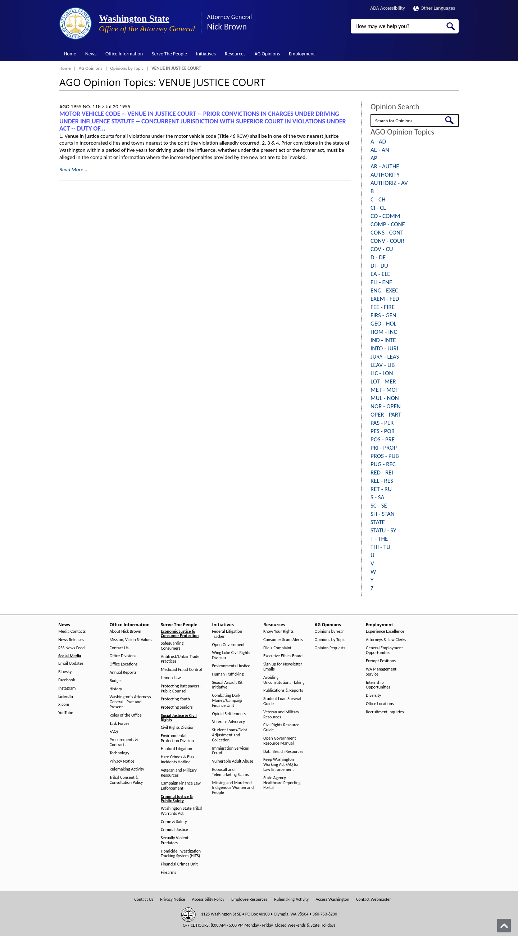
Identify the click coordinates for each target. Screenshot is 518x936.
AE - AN (380, 150)
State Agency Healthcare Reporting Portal (281, 783)
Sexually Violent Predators (174, 840)
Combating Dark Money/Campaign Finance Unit (228, 700)
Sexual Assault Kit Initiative (227, 685)
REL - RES (382, 481)
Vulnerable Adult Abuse (233, 761)
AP (374, 158)
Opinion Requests (330, 648)
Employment (302, 54)
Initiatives (206, 54)
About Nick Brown (125, 631)
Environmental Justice (231, 666)
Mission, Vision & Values (131, 639)
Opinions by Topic (127, 68)
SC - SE (379, 505)
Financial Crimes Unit (179, 864)
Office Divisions (123, 656)
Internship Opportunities (378, 685)
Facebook (66, 680)
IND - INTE (383, 340)
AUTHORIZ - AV (389, 183)
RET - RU (381, 489)
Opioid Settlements (229, 714)
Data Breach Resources (283, 751)
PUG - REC (383, 464)
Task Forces (120, 723)
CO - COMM (385, 216)
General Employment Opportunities (384, 650)
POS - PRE (383, 439)
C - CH (378, 199)
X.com (63, 704)
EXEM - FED (385, 299)
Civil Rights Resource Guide (281, 727)
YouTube (65, 712)
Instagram (67, 688)
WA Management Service (381, 672)
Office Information (124, 54)
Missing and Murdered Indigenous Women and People (233, 788)
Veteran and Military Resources (179, 773)
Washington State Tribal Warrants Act (181, 811)
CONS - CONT (387, 232)
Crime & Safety (174, 821)
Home (70, 54)
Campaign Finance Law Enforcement (181, 786)
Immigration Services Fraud (230, 751)
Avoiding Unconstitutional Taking (284, 680)
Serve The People (169, 54)
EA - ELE (380, 274)
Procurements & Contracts (124, 742)
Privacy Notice (122, 761)
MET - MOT (385, 390)
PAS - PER (382, 423)
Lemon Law (171, 678)
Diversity (373, 695)
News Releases (71, 639)
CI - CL (378, 208)
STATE (378, 522)
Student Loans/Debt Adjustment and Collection (229, 735)
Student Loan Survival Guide (282, 701)
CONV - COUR (387, 241)
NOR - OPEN (386, 406)
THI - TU (380, 547)
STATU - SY (383, 530)
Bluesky (65, 671)
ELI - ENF (381, 282)
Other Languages (434, 8)
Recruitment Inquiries (385, 712)
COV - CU (382, 249)
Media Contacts (72, 631)
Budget (116, 680)
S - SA (377, 497)
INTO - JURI (384, 348)
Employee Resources (249, 899)
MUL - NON (385, 398)
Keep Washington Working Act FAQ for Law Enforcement (281, 764)
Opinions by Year (329, 631)
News (90, 54)
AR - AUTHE (385, 166)
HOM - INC (384, 332)
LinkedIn (65, 696)
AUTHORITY (385, 174)
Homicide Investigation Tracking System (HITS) (181, 854)
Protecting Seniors (176, 707)
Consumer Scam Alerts (283, 639)
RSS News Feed (71, 648)
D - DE (378, 257)
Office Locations (123, 664)
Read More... (73, 169)
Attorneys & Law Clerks (386, 639)
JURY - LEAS (385, 356)
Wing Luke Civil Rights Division (231, 655)
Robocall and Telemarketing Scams (230, 772)
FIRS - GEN (383, 315)
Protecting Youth (175, 699)
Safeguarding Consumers (172, 646)
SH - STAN (383, 514)
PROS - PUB (385, 456)
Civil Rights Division (178, 727)
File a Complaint (277, 648)
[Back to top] (504, 925)
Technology (120, 753)
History (116, 689)
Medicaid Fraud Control (181, 669)
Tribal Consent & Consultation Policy (126, 780)
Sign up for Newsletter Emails (282, 667)
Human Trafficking (228, 674)
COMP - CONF (388, 224)
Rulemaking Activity (127, 769)
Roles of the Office (126, 715)
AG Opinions (267, 54)
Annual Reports (123, 672)
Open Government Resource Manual (279, 741)
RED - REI (382, 472)
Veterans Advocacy (228, 721)
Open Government (228, 644)
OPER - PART (386, 414)
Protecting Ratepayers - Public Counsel (181, 689)
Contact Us (119, 648)
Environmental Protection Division (177, 738)
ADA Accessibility (387, 8)
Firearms (168, 872)
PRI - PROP (384, 447)
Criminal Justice (174, 829)
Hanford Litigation (176, 748)
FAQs (114, 731)
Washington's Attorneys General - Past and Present (130, 702)
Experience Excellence (385, 631)
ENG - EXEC (384, 290)
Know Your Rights (278, 631)
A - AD (378, 141)
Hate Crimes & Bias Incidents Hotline (177, 759)
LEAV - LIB (383, 365)
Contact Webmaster (373, 899)
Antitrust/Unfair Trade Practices (180, 659)
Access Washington (332, 899)
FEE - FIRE (383, 307)
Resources (235, 54)
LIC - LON (382, 373)
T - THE (379, 538)
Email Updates (70, 663)
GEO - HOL (383, 323)
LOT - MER (383, 381)
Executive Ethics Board (283, 656)
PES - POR (383, 431)
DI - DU (379, 265)
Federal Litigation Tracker (227, 634)
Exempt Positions (381, 661)
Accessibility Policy (208, 899)
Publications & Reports (283, 690)
